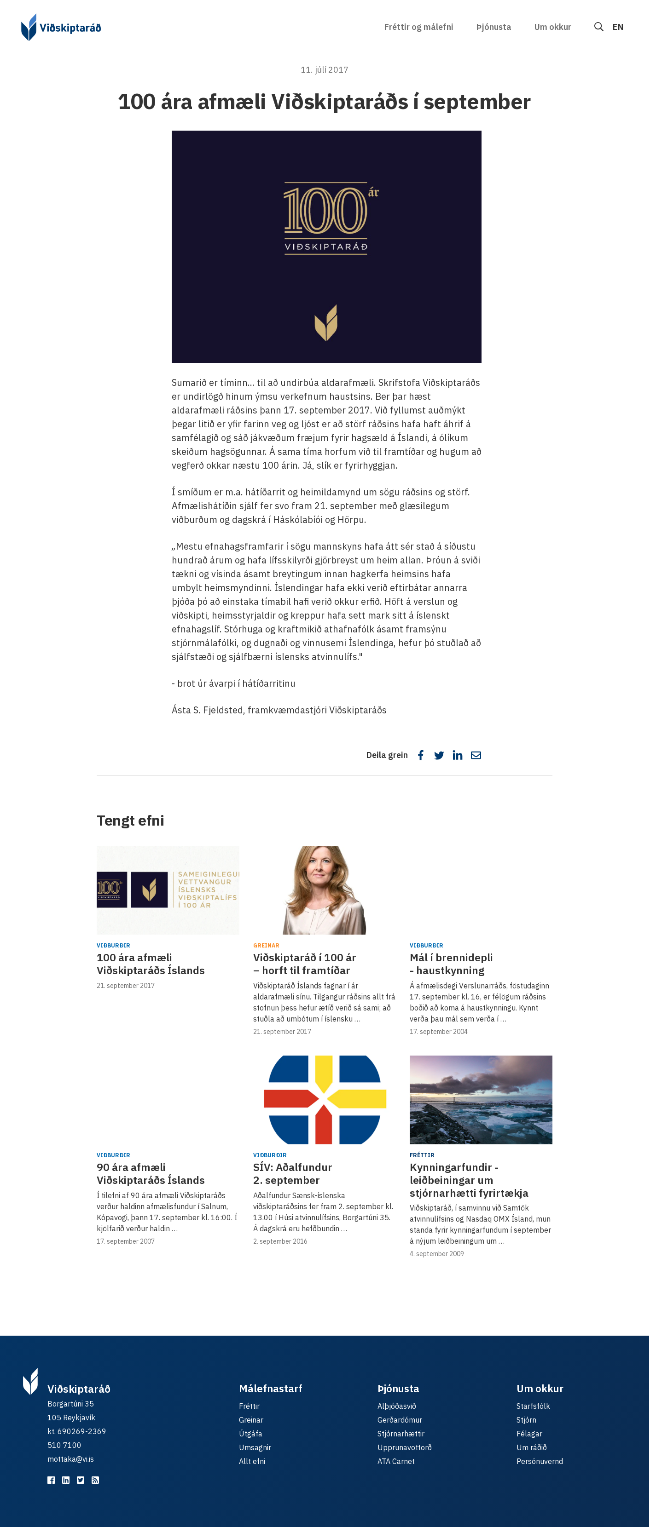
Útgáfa (250, 1433)
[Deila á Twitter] (439, 755)
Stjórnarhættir (400, 1433)
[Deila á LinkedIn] (457, 755)
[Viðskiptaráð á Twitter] (80, 1480)
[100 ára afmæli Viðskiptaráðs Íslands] (168, 890)
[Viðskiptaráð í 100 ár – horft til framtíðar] (324, 890)
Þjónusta (493, 27)
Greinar (266, 945)
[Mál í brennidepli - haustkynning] (481, 890)
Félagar (529, 1433)
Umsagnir (255, 1447)
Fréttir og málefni (418, 27)
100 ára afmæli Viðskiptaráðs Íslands (151, 963)
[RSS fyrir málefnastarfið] (95, 1480)
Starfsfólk (533, 1406)
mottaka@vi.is (70, 1459)
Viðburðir (113, 945)
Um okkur (552, 27)
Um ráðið (532, 1447)
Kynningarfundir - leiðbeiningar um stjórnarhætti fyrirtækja (469, 1179)
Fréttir (422, 1155)
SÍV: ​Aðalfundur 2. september (292, 1173)
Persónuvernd (540, 1461)
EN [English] (618, 27)
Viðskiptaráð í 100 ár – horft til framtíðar (304, 963)
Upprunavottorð (404, 1447)
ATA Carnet (396, 1461)
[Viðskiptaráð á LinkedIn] (65, 1480)
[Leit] (599, 27)
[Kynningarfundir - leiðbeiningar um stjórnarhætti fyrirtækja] (481, 1100)
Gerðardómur (399, 1419)
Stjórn (526, 1419)
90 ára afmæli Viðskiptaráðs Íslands (151, 1173)
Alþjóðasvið (396, 1406)
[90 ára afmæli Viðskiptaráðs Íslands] (168, 1100)
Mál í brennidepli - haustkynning (451, 963)
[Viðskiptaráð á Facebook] (51, 1480)
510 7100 (64, 1445)
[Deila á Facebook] (421, 755)
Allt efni (252, 1461)
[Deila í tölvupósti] (476, 755)
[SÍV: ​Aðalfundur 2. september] (324, 1100)
